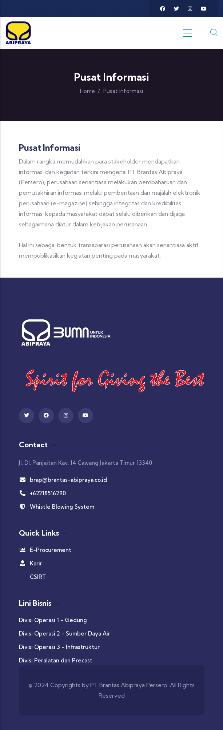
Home (87, 91)
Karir (30, 563)
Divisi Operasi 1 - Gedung (53, 620)
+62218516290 (42, 493)
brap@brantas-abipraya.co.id (63, 479)
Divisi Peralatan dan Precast (55, 660)
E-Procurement (45, 550)
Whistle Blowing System (56, 506)
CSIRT (38, 576)
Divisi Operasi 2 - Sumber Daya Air (64, 633)
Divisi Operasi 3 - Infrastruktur (59, 647)
